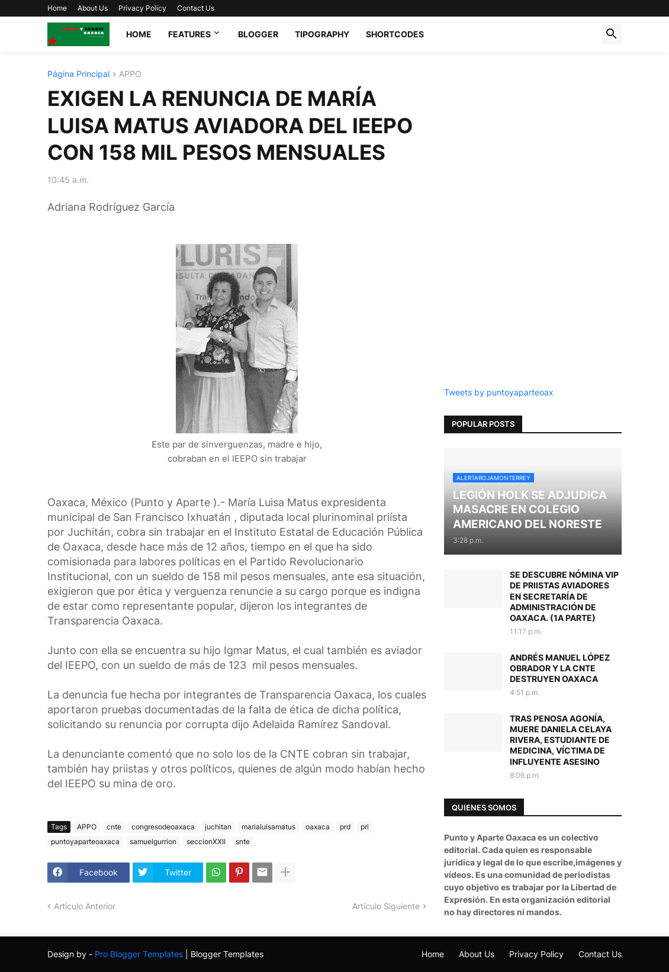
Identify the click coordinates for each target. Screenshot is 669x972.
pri (365, 826)
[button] (612, 34)
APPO (130, 74)
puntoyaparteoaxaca (85, 841)
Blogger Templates (227, 954)
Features (189, 34)
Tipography (322, 34)
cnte (114, 826)
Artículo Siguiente (386, 906)
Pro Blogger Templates (139, 954)
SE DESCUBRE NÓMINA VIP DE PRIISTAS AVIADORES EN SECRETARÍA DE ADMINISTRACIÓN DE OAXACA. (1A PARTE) (564, 596)
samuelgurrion (153, 841)
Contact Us (195, 8)
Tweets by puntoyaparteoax (499, 392)
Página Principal (78, 74)
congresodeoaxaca (163, 826)
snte (243, 841)
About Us (93, 8)
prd (345, 826)
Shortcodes (395, 34)
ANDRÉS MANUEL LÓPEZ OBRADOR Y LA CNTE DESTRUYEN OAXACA (560, 668)
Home (57, 8)
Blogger (258, 34)
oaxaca (317, 826)
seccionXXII (206, 841)
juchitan (218, 826)
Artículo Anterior (84, 906)
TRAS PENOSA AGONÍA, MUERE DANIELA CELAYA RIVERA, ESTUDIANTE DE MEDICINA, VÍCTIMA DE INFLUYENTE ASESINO (561, 740)
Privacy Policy (142, 8)
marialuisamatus (268, 826)
